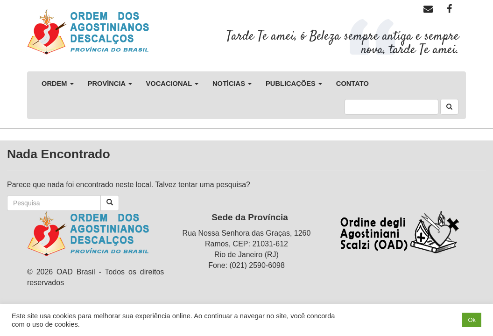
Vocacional (172, 83)
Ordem (58, 83)
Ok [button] (472, 319)
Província (110, 83)
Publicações (294, 83)
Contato (352, 83)
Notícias (232, 83)
